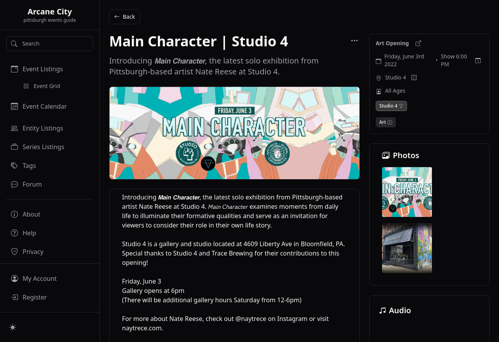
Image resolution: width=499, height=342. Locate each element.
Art (382, 122)
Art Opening (393, 43)
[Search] (49, 43)
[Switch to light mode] (12, 327)
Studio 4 (395, 77)
